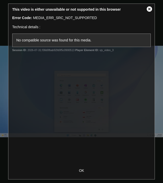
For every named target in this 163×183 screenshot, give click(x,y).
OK (81, 171)
